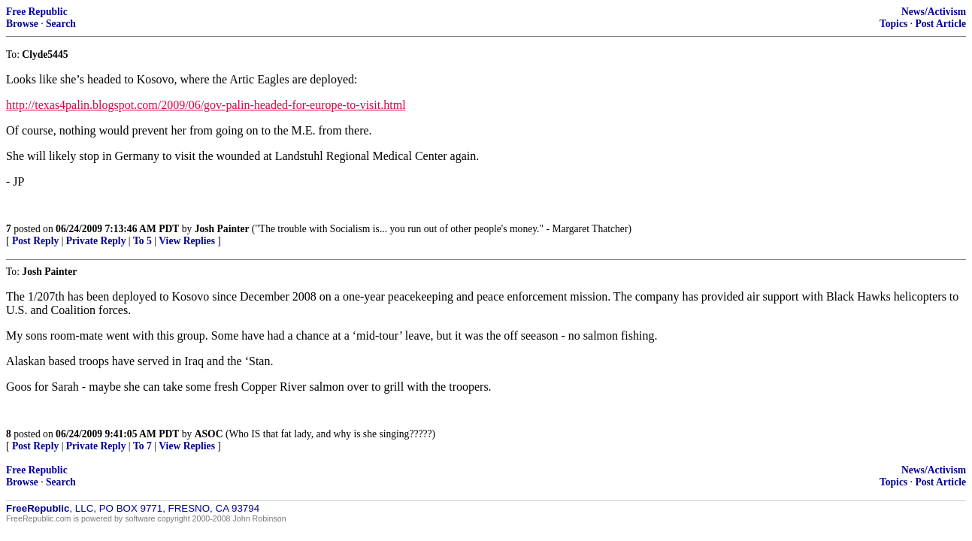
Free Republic (37, 11)
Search (61, 23)
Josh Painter (223, 228)
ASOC (209, 434)
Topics (893, 23)
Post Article (940, 23)
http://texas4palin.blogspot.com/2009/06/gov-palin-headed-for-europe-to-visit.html (206, 104)
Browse (22, 23)
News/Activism (933, 11)
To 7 (142, 446)
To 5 (142, 240)
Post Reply (35, 240)
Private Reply (96, 240)
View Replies (187, 240)
